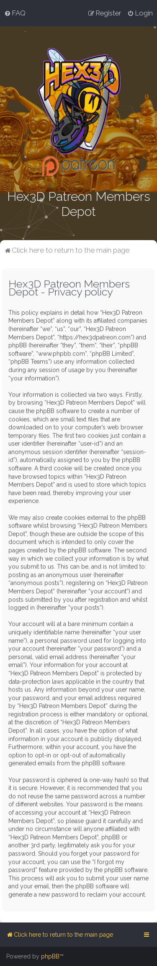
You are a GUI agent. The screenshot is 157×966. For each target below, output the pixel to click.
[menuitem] (15, 13)
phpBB (50, 956)
